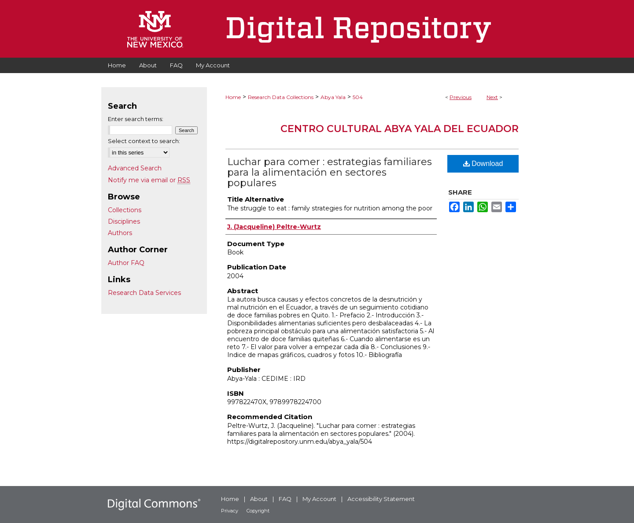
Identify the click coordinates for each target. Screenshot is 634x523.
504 (358, 97)
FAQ (285, 498)
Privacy (229, 511)
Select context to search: (144, 140)
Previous (461, 97)
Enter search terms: (135, 118)
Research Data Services (144, 293)
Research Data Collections (280, 97)
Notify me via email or (149, 180)
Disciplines (124, 221)
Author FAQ (126, 263)
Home (233, 97)
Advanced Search (135, 168)
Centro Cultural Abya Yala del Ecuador (399, 129)
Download (483, 163)
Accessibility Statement (381, 498)
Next (492, 97)
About (259, 498)
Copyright (258, 511)
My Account (319, 498)
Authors (120, 233)
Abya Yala (333, 97)
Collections (124, 210)
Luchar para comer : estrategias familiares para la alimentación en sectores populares (329, 172)
